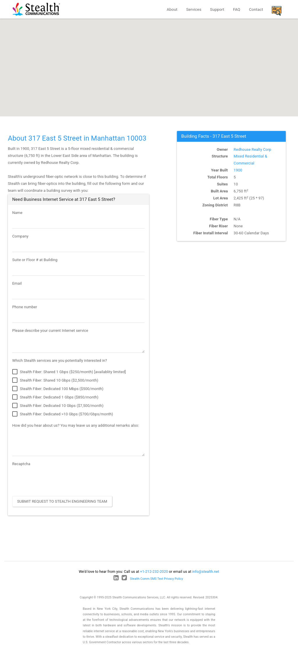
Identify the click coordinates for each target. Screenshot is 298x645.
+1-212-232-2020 (154, 571)
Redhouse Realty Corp (252, 149)
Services (193, 9)
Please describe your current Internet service (50, 330)
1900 (238, 170)
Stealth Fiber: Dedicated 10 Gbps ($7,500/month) (58, 405)
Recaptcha (21, 464)
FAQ (236, 9)
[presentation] (56, 480)
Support (217, 9)
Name (17, 212)
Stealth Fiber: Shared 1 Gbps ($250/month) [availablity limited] (69, 372)
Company (20, 236)
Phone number (24, 307)
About (172, 9)
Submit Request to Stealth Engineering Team (62, 501)
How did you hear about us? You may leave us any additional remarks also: (75, 425)
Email (17, 283)
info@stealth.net (205, 571)
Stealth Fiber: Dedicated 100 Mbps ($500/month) (57, 389)
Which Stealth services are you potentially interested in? (59, 360)
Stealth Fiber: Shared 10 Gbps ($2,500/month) (55, 380)
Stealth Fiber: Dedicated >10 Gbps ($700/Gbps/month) (62, 414)
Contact (256, 9)
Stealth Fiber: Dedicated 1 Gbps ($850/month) (55, 397)
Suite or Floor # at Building (34, 260)
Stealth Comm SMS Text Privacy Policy (156, 579)
